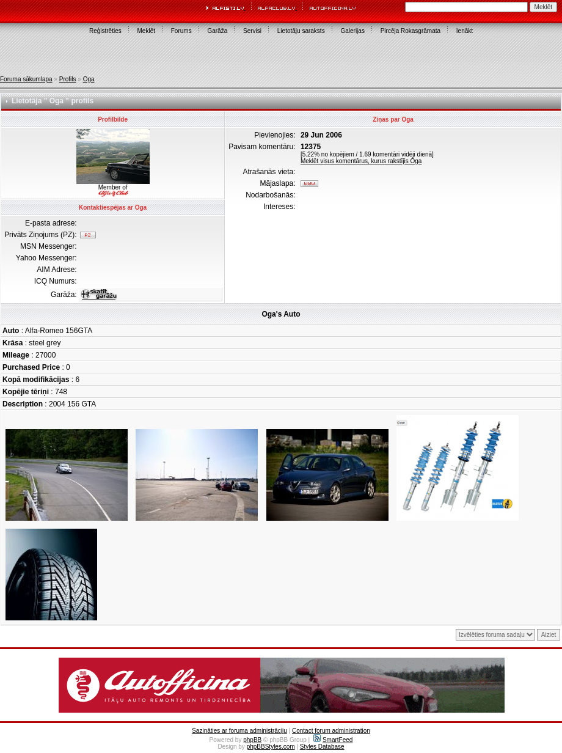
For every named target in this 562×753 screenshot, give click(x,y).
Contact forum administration (331, 730)
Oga (89, 79)
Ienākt (464, 31)
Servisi (252, 31)
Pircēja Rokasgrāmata (410, 31)
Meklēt (146, 31)
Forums (181, 31)
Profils (67, 79)
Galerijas (352, 31)
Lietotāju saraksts (301, 31)
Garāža (217, 31)
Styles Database (322, 746)
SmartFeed (332, 739)
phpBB (252, 739)
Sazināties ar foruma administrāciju (239, 730)
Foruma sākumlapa (26, 79)
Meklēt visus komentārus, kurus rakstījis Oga (361, 161)
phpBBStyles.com (271, 746)
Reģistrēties (105, 31)
